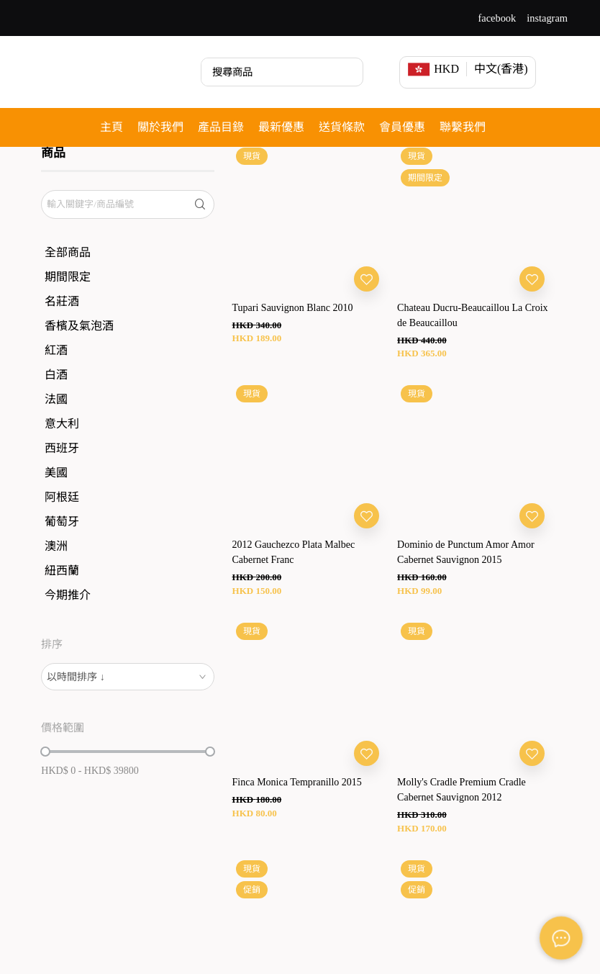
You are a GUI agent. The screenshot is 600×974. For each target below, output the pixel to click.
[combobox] (127, 715)
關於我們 (160, 127)
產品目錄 (221, 127)
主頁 (111, 127)
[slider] (45, 790)
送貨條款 (342, 127)
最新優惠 (281, 127)
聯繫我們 (463, 127)
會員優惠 (402, 127)
